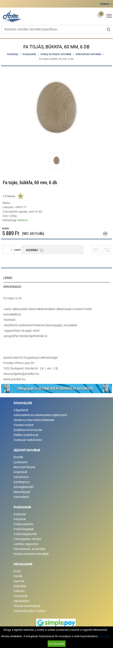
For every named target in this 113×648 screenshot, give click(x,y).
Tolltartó (19, 591)
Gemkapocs (22, 482)
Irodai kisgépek (24, 529)
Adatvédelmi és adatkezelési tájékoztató (40, 415)
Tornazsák (21, 596)
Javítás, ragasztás (26, 544)
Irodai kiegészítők (25, 534)
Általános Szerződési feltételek (34, 420)
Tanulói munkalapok (27, 606)
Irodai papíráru (23, 524)
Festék (18, 576)
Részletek (104, 636)
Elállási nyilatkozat (26, 435)
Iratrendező (21, 497)
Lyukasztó (20, 462)
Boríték (18, 457)
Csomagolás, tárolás (27, 539)
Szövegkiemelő (23, 487)
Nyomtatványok (24, 467)
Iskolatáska (21, 601)
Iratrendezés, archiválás (30, 549)
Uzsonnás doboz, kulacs (30, 611)
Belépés (104, 3)
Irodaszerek (29, 54)
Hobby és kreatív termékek (56, 54)
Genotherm (21, 477)
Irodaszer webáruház (28, 440)
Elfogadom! (56, 643)
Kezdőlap (12, 54)
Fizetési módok (24, 425)
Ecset (17, 571)
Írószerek (20, 519)
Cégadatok (21, 410)
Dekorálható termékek (88, 54)
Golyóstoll (20, 472)
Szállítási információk (28, 430)
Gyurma (19, 581)
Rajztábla (20, 586)
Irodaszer (20, 514)
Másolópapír (22, 492)
